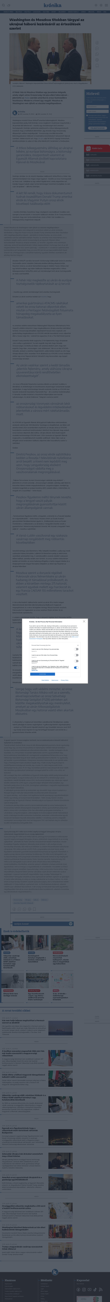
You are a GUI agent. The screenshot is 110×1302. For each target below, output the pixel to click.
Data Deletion (45, 680)
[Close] (84, 622)
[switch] (76, 649)
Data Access (55, 680)
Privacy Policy (64, 680)
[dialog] (55, 651)
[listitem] (55, 645)
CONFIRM (42, 674)
